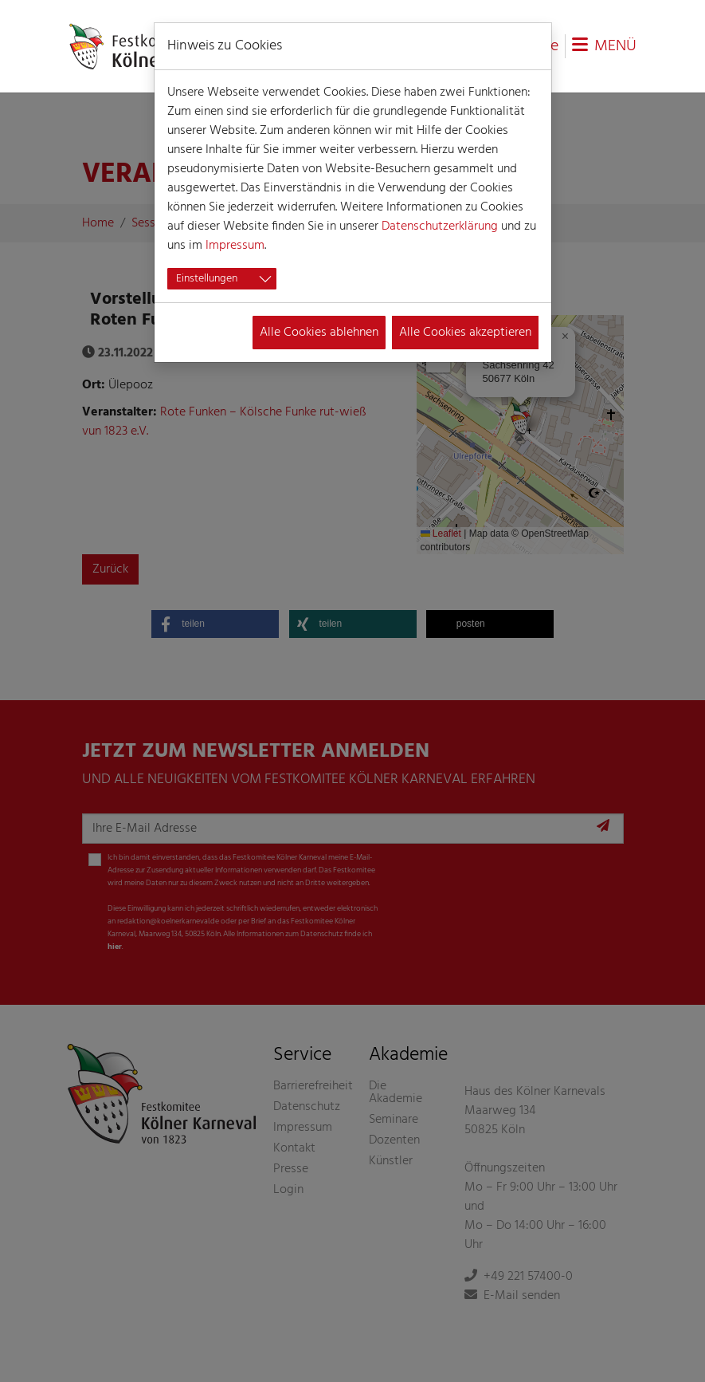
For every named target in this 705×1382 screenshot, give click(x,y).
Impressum (235, 245)
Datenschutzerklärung (440, 226)
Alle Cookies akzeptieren (465, 332)
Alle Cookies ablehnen (319, 332)
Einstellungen (206, 279)
